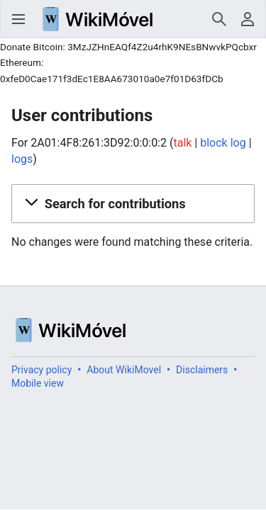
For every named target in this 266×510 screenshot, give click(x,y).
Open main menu (18, 19)
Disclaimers (202, 369)
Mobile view (37, 383)
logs (22, 159)
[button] (132, 203)
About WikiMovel (124, 369)
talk (182, 142)
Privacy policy (41, 369)
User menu (247, 19)
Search (219, 19)
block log (222, 142)
